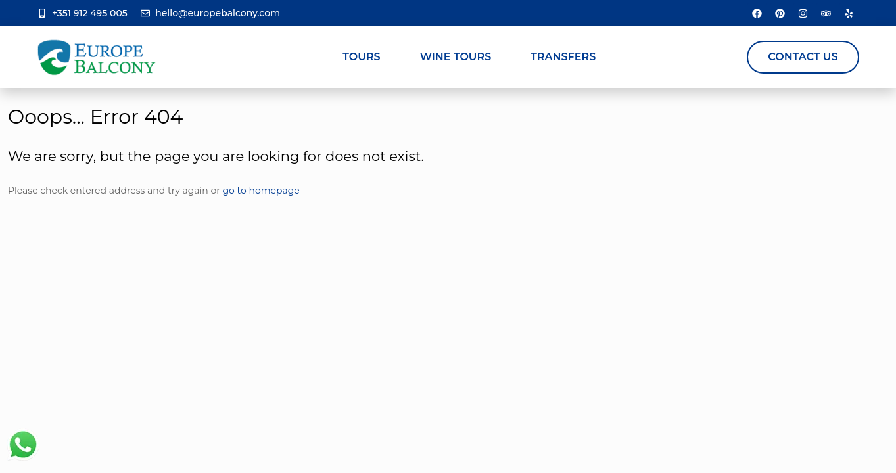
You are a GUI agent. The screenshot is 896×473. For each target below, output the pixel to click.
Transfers (563, 57)
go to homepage (261, 190)
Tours (361, 57)
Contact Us (802, 57)
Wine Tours (456, 57)
